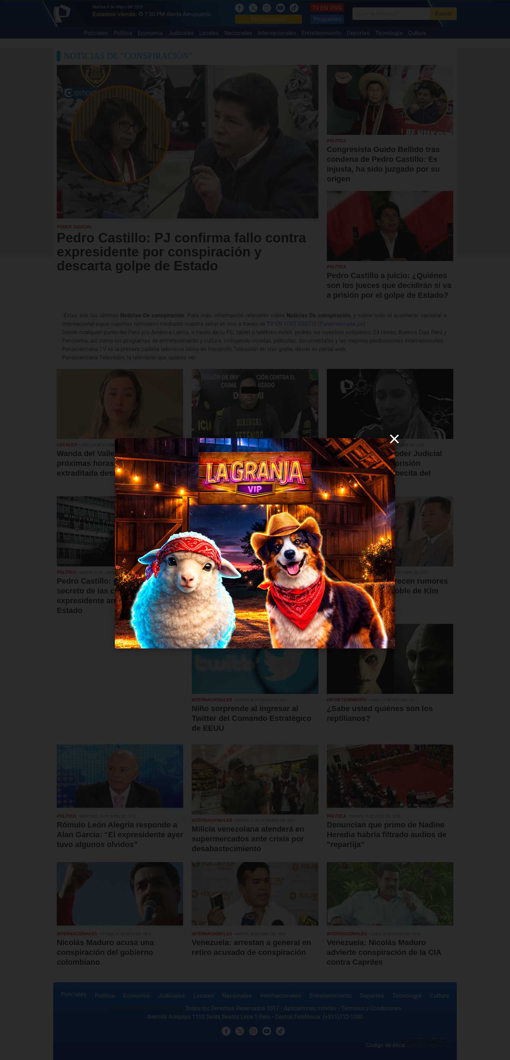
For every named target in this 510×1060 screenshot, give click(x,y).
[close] (394, 439)
